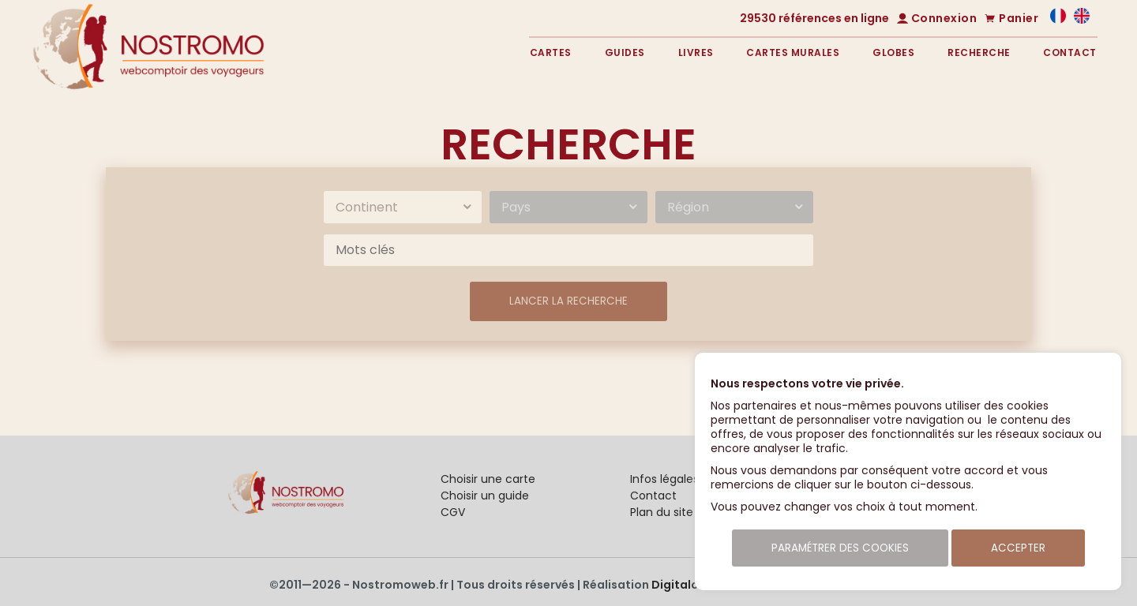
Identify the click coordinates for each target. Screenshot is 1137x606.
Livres (696, 52)
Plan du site (661, 512)
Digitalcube (685, 585)
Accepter (1018, 548)
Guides (625, 52)
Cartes (551, 52)
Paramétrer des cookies (840, 548)
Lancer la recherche (568, 301)
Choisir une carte (488, 479)
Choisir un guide (485, 495)
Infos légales (664, 479)
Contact (1070, 52)
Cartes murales (792, 52)
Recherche (979, 52)
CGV (453, 512)
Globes (893, 52)
